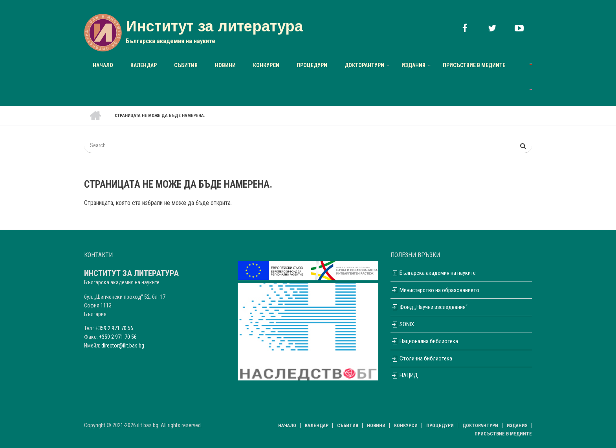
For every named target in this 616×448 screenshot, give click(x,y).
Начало (103, 65)
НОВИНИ (225, 65)
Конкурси (266, 65)
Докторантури (364, 65)
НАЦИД (404, 375)
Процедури (312, 65)
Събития (186, 65)
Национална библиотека (424, 341)
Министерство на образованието (434, 290)
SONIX (402, 324)
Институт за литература (214, 26)
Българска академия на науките (433, 272)
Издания (413, 65)
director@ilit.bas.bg (122, 345)
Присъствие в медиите (474, 65)
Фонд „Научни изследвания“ (429, 307)
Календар (143, 65)
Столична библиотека (421, 358)
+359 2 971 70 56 (114, 328)
